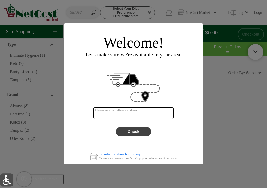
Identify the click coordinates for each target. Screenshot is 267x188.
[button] (6, 180)
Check (133, 131)
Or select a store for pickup (120, 154)
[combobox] (133, 113)
